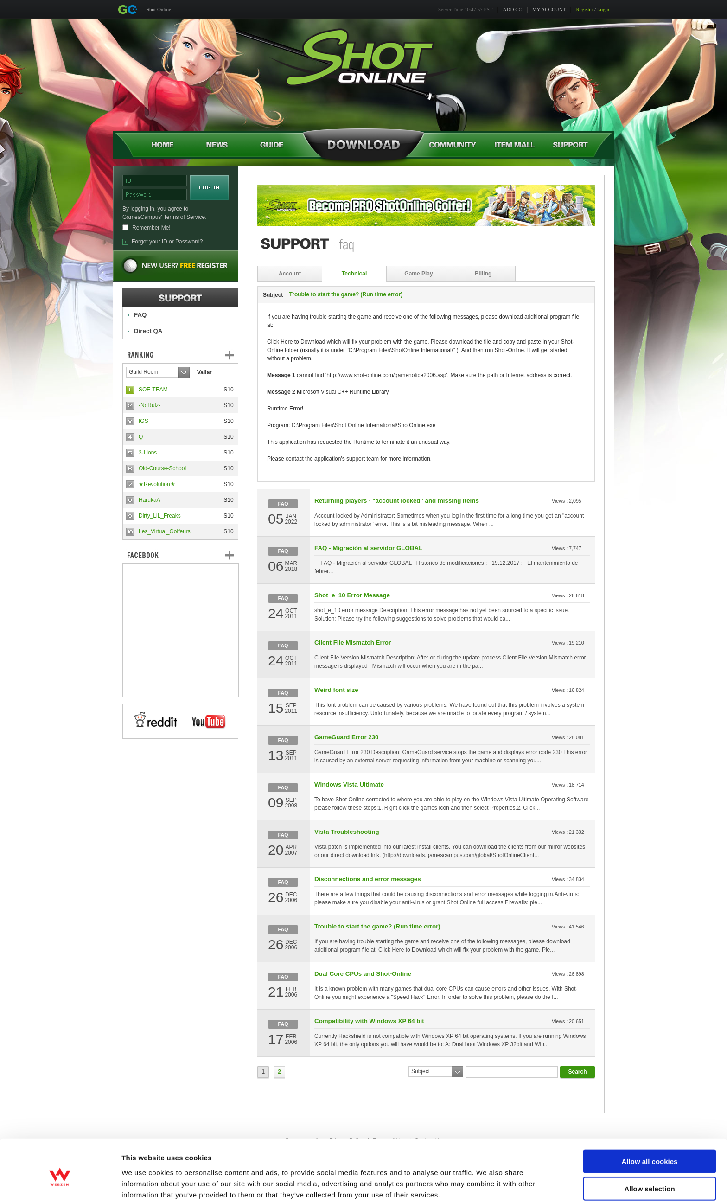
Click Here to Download (296, 342)
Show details (486, 1185)
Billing (483, 273)
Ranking (187, 354)
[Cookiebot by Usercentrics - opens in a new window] (60, 1185)
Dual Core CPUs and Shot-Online (362, 973)
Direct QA (148, 330)
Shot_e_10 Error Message (352, 595)
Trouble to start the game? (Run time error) (377, 926)
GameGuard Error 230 (346, 737)
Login (603, 9)
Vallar (204, 372)
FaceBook (180, 555)
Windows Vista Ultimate (349, 784)
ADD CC (512, 9)
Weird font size (336, 689)
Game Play (418, 273)
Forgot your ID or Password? (167, 241)
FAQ (140, 314)
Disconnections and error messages (367, 879)
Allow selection (649, 1149)
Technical (354, 273)
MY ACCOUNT (549, 9)
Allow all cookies (650, 1122)
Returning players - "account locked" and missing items (396, 500)
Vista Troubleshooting (346, 831)
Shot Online (159, 9)
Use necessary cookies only (649, 1176)
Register (584, 9)
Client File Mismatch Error (352, 642)
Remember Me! (151, 227)
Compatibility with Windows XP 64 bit (369, 1020)
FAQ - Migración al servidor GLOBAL (368, 547)
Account (290, 273)
